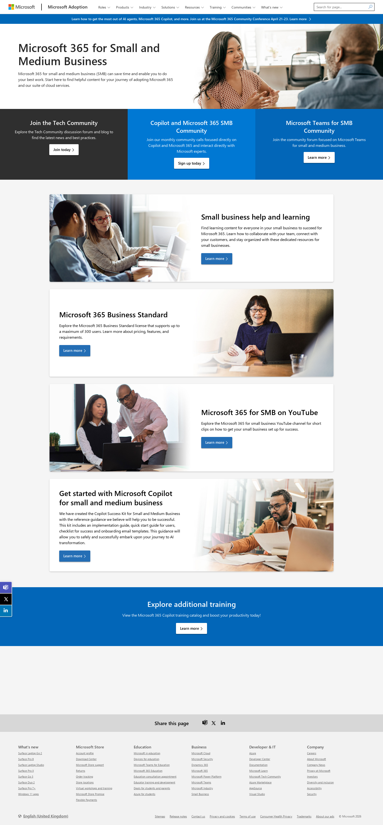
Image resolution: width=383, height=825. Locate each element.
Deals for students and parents (152, 788)
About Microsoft (316, 759)
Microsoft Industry (202, 788)
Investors (312, 776)
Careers (311, 753)
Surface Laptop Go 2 (30, 753)
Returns (80, 770)
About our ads (325, 816)
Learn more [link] (214, 258)
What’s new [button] (272, 7)
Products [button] (125, 7)
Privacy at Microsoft (318, 770)
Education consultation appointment (155, 776)
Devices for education (146, 759)
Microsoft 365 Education (148, 770)
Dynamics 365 (200, 765)
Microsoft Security (202, 759)
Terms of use (248, 816)
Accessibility (314, 788)
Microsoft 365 (200, 770)
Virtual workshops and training (94, 788)
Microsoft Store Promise (90, 794)
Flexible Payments (86, 800)
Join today (62, 149)
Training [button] (218, 7)
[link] (6, 587)
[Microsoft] (21, 7)
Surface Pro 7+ (27, 788)
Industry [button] (148, 7)
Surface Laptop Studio (31, 765)
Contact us (198, 816)
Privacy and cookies (222, 816)
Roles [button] (104, 7)
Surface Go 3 (25, 776)
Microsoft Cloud (201, 753)
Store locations (85, 782)
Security (311, 794)
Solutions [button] (170, 7)
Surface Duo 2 (26, 782)
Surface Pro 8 (26, 759)
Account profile (85, 753)
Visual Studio (257, 794)
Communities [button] (244, 7)
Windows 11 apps (28, 794)
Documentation (258, 765)
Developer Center (259, 759)
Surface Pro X (26, 770)
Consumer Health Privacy (276, 816)
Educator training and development (154, 782)
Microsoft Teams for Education (152, 765)
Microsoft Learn (258, 770)
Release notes (178, 816)
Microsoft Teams (201, 782)
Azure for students (144, 794)
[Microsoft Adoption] (67, 7)
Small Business (200, 794)
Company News (316, 765)
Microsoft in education (147, 753)
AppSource (255, 788)
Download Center (86, 759)
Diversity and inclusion (320, 782)
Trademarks (304, 816)
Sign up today (189, 163)
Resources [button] (195, 7)
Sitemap (160, 816)
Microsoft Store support (90, 765)
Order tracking (84, 776)
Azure (252, 753)
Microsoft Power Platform (206, 776)
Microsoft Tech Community (265, 776)
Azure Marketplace (260, 782)
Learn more (317, 157)
